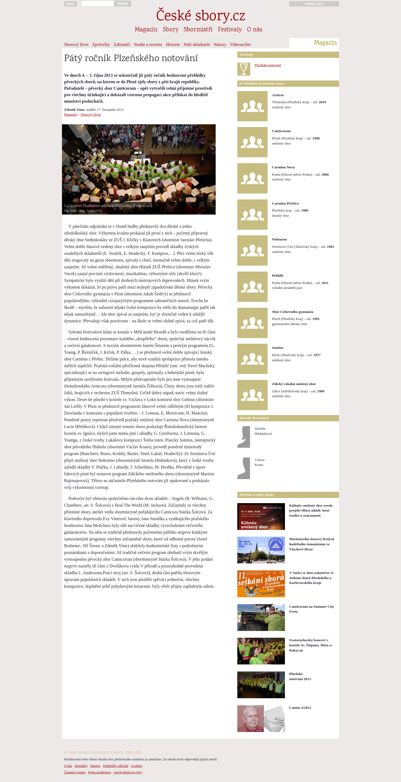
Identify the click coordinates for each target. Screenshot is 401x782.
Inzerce (95, 766)
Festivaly (230, 30)
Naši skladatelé (197, 44)
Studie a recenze (148, 44)
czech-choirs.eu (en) (128, 772)
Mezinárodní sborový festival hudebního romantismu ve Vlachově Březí (311, 544)
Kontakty (81, 766)
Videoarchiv (240, 44)
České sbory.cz (200, 17)
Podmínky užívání (115, 766)
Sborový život (76, 44)
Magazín (146, 30)
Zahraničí (122, 44)
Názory (220, 44)
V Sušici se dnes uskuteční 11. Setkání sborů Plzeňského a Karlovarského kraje (311, 578)
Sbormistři (198, 30)
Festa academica (99, 772)
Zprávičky (101, 44)
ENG (71, 4)
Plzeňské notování (268, 65)
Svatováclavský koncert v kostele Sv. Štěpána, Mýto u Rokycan (310, 645)
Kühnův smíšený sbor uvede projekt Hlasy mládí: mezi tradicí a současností (311, 510)
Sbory (170, 30)
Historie (173, 44)
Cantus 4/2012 (300, 708)
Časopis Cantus (75, 772)
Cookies (136, 766)
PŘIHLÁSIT (314, 4)
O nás (254, 30)
